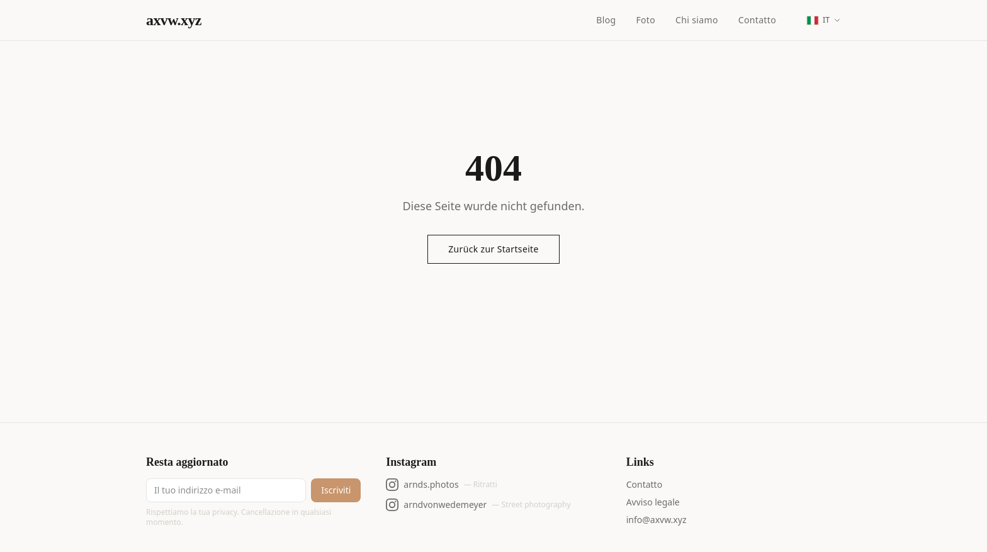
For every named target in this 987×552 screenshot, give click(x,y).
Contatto (757, 20)
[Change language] (823, 20)
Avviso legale (653, 502)
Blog (606, 20)
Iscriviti (336, 490)
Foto (645, 20)
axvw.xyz (173, 20)
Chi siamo (696, 20)
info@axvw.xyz (656, 520)
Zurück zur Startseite (493, 249)
